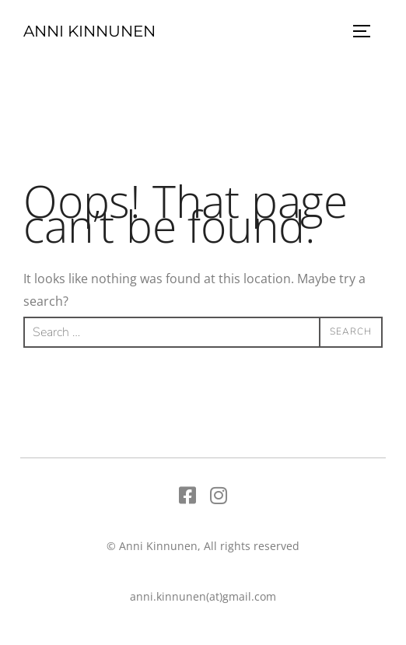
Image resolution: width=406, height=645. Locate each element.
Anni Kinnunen (89, 31)
